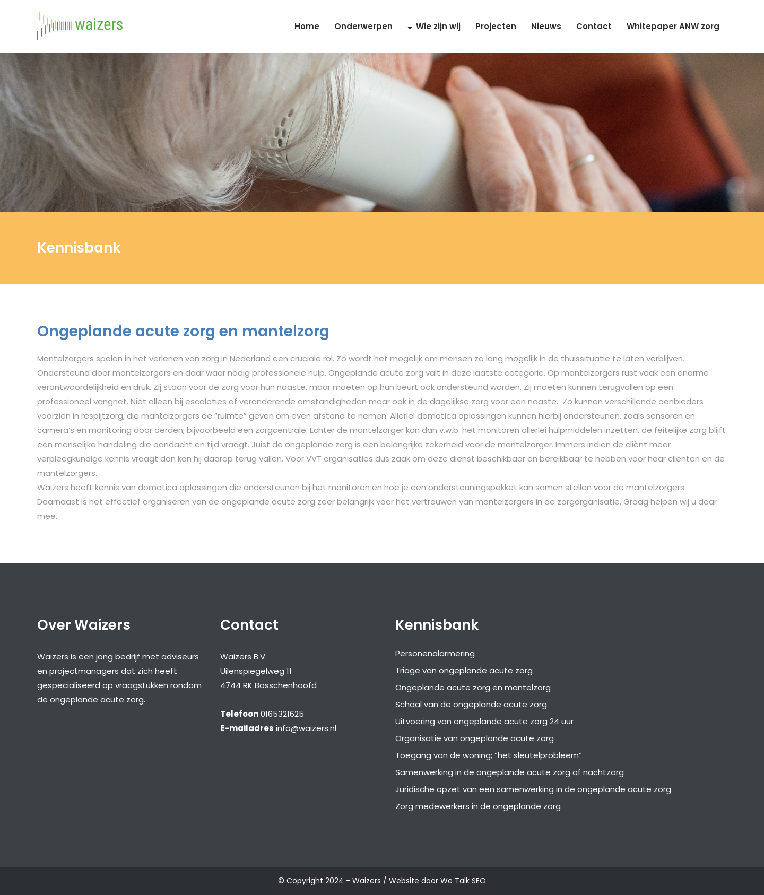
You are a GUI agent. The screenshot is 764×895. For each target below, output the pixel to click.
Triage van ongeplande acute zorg (464, 670)
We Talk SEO (463, 880)
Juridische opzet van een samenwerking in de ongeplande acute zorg (533, 789)
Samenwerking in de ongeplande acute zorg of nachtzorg (509, 772)
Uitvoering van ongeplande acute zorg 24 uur (484, 721)
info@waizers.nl (306, 728)
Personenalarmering (435, 653)
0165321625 (282, 713)
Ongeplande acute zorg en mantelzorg (473, 687)
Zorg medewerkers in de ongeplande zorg (478, 806)
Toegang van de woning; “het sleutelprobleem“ (488, 755)
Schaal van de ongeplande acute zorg (471, 704)
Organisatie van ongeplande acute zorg (474, 738)
